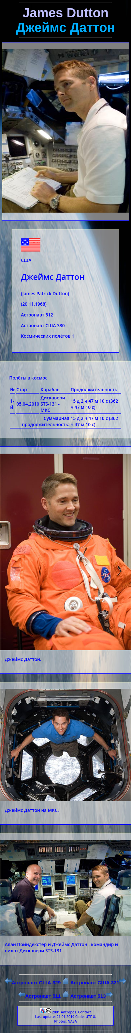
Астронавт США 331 (98, 982)
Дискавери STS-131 (52, 401)
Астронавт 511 (39, 996)
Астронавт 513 (91, 996)
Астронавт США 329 (33, 982)
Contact (84, 1012)
